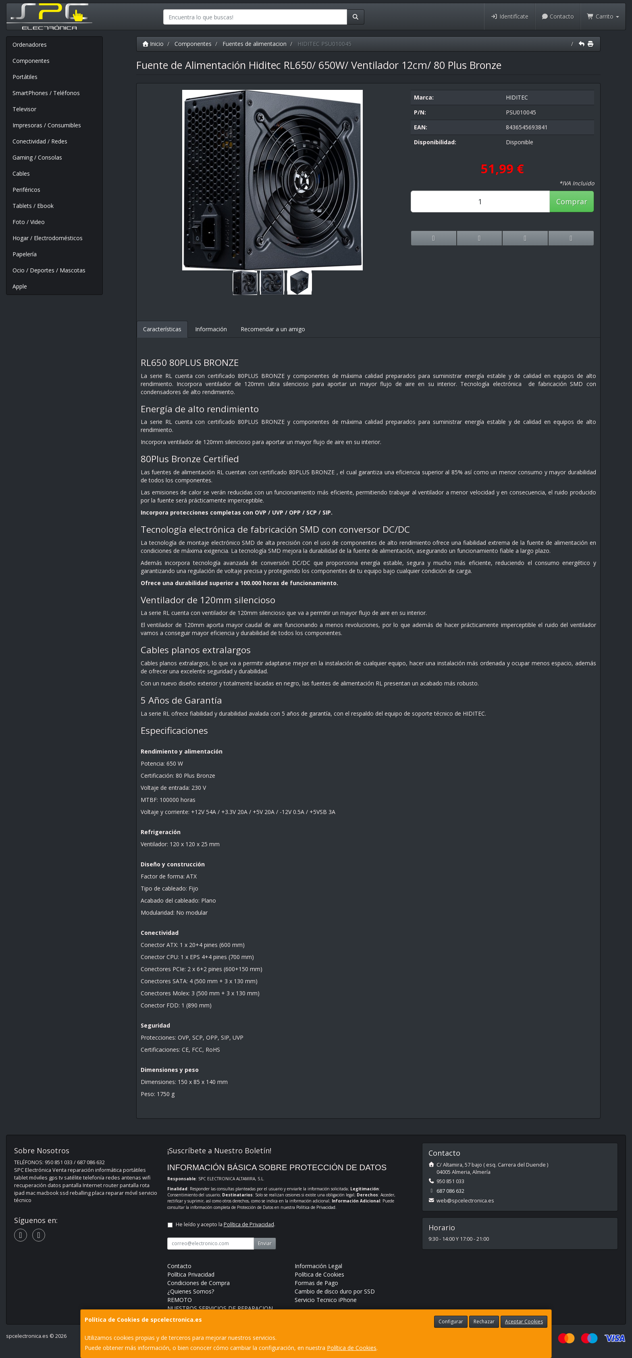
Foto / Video (28, 222)
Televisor (24, 109)
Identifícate (509, 16)
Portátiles (24, 77)
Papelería (24, 254)
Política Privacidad (190, 1274)
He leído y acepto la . (225, 1224)
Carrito (603, 16)
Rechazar (484, 1321)
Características (162, 329)
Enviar (265, 1243)
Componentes (31, 60)
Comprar (571, 201)
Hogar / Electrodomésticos (47, 238)
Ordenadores (29, 44)
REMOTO (179, 1300)
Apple (19, 286)
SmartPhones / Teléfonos (46, 93)
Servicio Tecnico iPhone (326, 1300)
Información (211, 329)
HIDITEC (517, 97)
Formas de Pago (316, 1283)
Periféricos (26, 189)
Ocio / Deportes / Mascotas (48, 270)
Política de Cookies (351, 1348)
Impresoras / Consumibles (46, 125)
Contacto (557, 16)
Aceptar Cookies (524, 1321)
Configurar (451, 1321)
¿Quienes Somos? (190, 1291)
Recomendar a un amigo (273, 329)
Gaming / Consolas (37, 157)
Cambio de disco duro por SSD (335, 1291)
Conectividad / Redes (39, 141)
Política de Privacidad (315, 1207)
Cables (21, 173)
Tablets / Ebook (33, 206)
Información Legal (318, 1266)
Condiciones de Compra (198, 1283)
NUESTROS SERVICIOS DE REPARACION (220, 1308)
